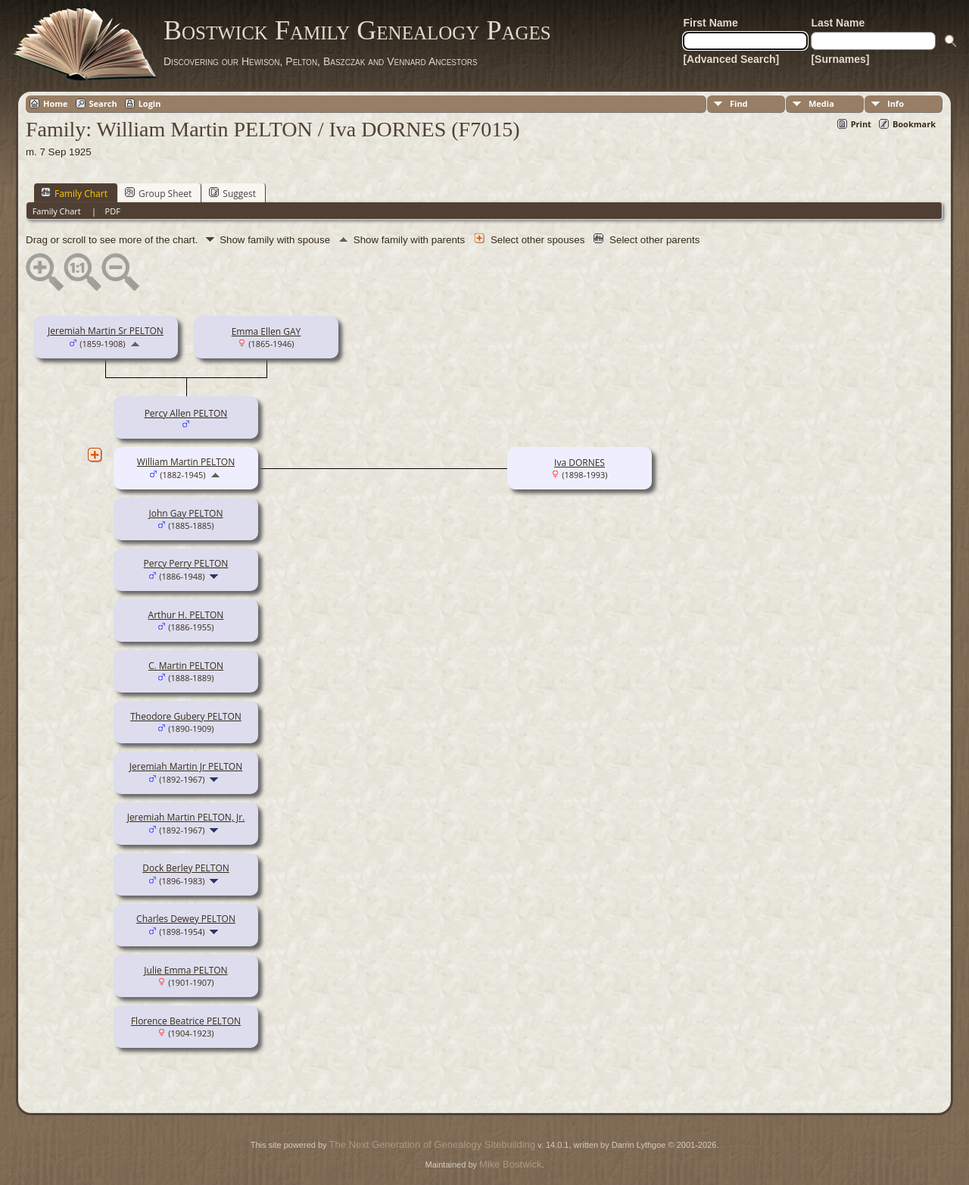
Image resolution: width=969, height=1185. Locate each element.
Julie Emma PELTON (185, 970)
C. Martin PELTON (185, 665)
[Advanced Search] (731, 59)
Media (821, 103)
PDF (112, 211)
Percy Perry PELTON (186, 563)
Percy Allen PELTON (186, 413)
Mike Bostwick (510, 1164)
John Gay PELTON (186, 513)
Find (739, 103)
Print (861, 124)
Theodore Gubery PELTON (185, 716)
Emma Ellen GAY (266, 331)
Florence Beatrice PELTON (186, 1021)
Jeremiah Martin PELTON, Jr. (186, 817)
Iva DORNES (579, 462)
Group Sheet (158, 193)
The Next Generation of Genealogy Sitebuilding (432, 1144)
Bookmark (914, 124)
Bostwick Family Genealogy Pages (357, 30)
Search (103, 103)
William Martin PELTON (186, 461)
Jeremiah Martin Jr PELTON (185, 766)
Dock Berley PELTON (185, 867)
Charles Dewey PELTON (185, 918)
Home (55, 103)
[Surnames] (840, 59)
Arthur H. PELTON (186, 614)
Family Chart (74, 193)
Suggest (232, 193)
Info (895, 103)
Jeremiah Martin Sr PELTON (106, 330)
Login (150, 103)
